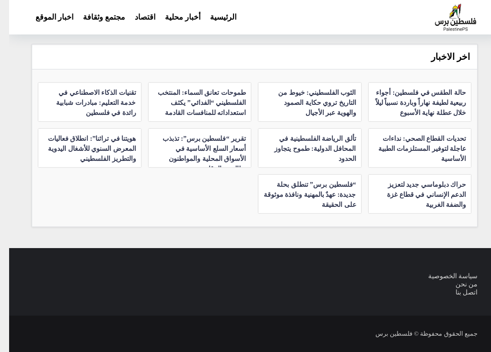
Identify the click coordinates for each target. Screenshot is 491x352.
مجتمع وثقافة (95, 17)
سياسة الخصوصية (444, 276)
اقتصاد (136, 17)
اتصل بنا (457, 292)
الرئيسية (214, 17)
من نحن (457, 284)
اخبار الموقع (45, 17)
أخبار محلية (173, 17)
